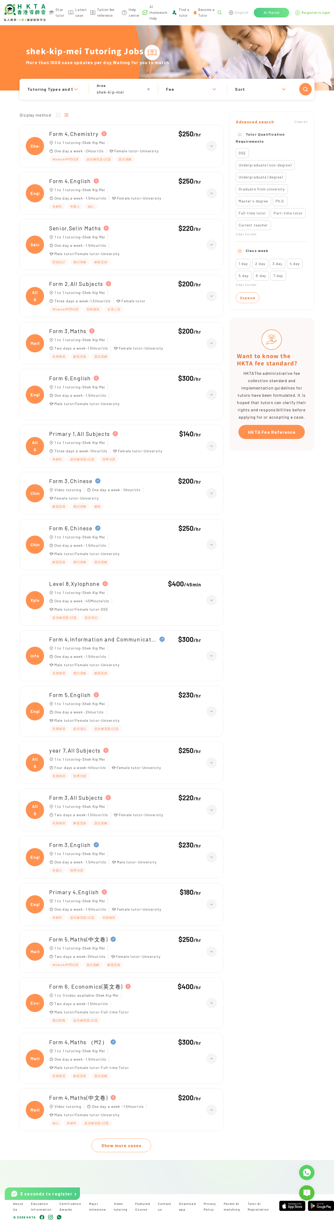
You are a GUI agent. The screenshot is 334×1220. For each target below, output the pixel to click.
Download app (187, 1206)
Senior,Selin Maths (75, 228)
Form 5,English (70, 695)
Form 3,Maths (67, 331)
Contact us (164, 1206)
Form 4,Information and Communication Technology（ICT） (103, 639)
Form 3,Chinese (70, 481)
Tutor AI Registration (258, 1206)
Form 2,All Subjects (76, 283)
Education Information (41, 1206)
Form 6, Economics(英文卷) (86, 986)
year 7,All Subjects (75, 750)
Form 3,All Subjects (76, 797)
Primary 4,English (74, 892)
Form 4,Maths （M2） (78, 1042)
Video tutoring (121, 1206)
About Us (18, 1206)
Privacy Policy (210, 1206)
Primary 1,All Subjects (79, 433)
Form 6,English (70, 378)
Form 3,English (70, 845)
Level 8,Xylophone (74, 583)
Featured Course (142, 1206)
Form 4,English (70, 181)
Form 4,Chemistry (74, 133)
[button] (167, 89)
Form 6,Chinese (70, 528)
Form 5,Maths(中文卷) (78, 939)
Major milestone (97, 1206)
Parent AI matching (232, 1206)
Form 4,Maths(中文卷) (78, 1097)
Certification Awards (70, 1206)
